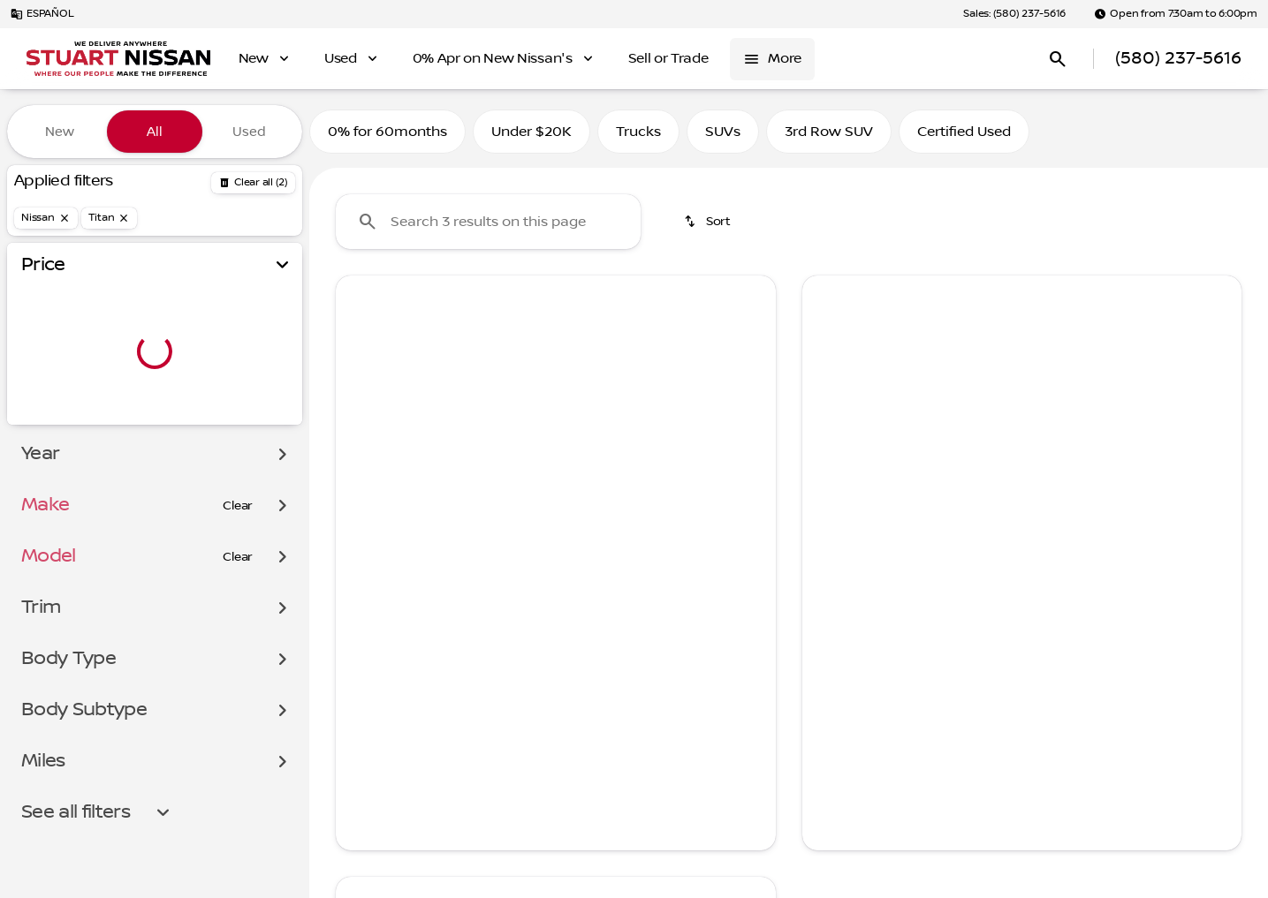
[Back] (253, 182)
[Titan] (109, 218)
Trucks (638, 132)
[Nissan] (46, 218)
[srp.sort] (708, 222)
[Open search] (1058, 59)
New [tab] (59, 132)
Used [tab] (249, 132)
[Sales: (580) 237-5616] (1014, 14)
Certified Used (964, 132)
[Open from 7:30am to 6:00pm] (1175, 14)
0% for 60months (387, 132)
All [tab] (155, 132)
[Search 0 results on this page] (488, 221)
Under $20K (531, 132)
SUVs (722, 132)
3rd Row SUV (829, 132)
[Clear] (238, 506)
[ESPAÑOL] (42, 14)
